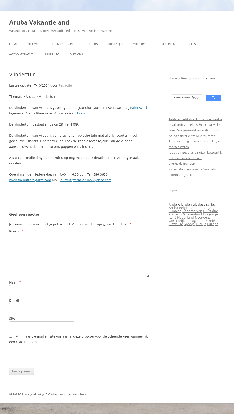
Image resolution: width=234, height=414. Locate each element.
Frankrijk (175, 214)
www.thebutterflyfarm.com (30, 180)
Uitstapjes (115, 44)
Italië (172, 217)
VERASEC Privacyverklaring (26, 394)
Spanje (189, 224)
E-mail (15, 300)
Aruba (173, 207)
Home (13, 44)
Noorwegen (204, 217)
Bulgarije (209, 207)
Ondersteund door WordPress (67, 394)
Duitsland (210, 211)
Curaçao (175, 211)
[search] (186, 98)
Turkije (201, 224)
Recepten (168, 44)
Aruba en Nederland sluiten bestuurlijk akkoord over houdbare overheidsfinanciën (195, 158)
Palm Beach (139, 107)
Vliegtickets (142, 44)
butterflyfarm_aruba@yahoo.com (85, 180)
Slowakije (176, 224)
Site (12, 318)
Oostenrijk (177, 220)
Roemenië (207, 220)
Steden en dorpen (62, 44)
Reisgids (92, 44)
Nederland (185, 217)
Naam (15, 282)
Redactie (65, 85)
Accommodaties (21, 54)
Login (173, 190)
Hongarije (210, 214)
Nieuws (33, 44)
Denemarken (192, 211)
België (184, 207)
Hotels (190, 44)
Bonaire (196, 207)
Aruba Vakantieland (39, 22)
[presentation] (44, 356)
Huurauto (51, 54)
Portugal (192, 220)
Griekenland (192, 214)
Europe (212, 224)
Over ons (76, 54)
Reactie (16, 231)
